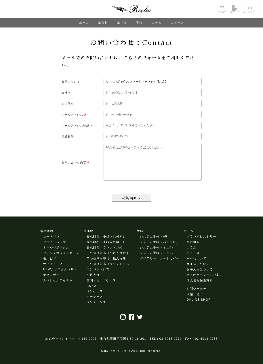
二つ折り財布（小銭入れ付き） (110, 260)
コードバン (51, 243)
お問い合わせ (196, 296)
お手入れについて (200, 276)
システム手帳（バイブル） (159, 249)
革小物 (122, 22)
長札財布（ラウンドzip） (105, 254)
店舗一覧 (193, 301)
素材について (196, 265)
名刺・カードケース (101, 287)
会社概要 (193, 249)
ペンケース (95, 298)
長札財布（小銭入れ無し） (106, 249)
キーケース (95, 304)
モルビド (49, 265)
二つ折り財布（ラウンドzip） (109, 271)
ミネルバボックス (56, 254)
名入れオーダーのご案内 (205, 282)
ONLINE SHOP (199, 307)
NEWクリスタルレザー (60, 276)
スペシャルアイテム (58, 287)
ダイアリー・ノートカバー (159, 265)
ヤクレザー (51, 282)
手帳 (139, 22)
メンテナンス (96, 309)
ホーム (84, 22)
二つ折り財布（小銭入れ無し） (110, 265)
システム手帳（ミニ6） (157, 254)
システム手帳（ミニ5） (157, 260)
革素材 (103, 22)
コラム (157, 22)
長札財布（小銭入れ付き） (106, 243)
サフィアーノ (53, 271)
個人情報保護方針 (200, 287)
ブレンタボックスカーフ (61, 260)
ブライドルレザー (56, 249)
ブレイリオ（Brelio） (131, 9)
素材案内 (46, 238)
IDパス (92, 293)
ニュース (177, 22)
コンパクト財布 (98, 276)
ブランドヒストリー (201, 243)
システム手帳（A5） (155, 243)
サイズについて (198, 271)
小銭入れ (93, 282)
